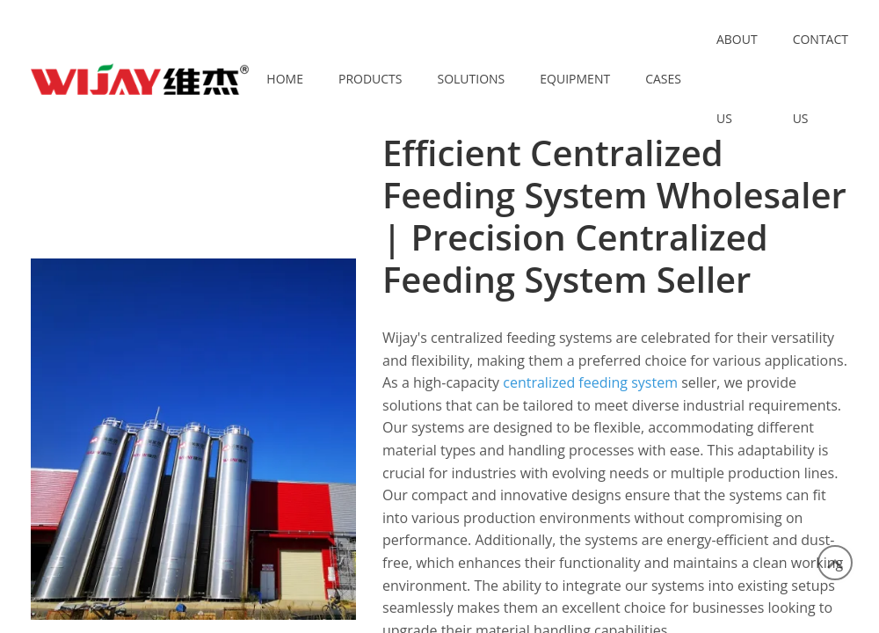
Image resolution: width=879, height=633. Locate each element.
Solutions (471, 78)
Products (370, 78)
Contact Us (820, 79)
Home (284, 78)
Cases (663, 78)
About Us (737, 79)
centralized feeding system (590, 382)
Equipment (575, 78)
